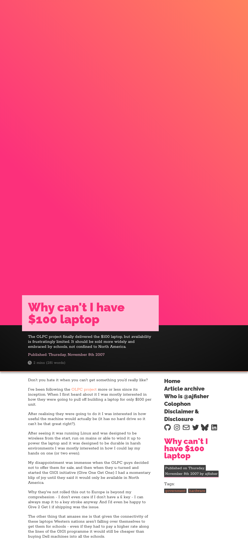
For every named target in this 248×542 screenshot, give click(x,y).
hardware (197, 491)
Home (172, 381)
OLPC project (84, 389)
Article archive (184, 388)
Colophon (177, 404)
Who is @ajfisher (186, 396)
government (175, 491)
